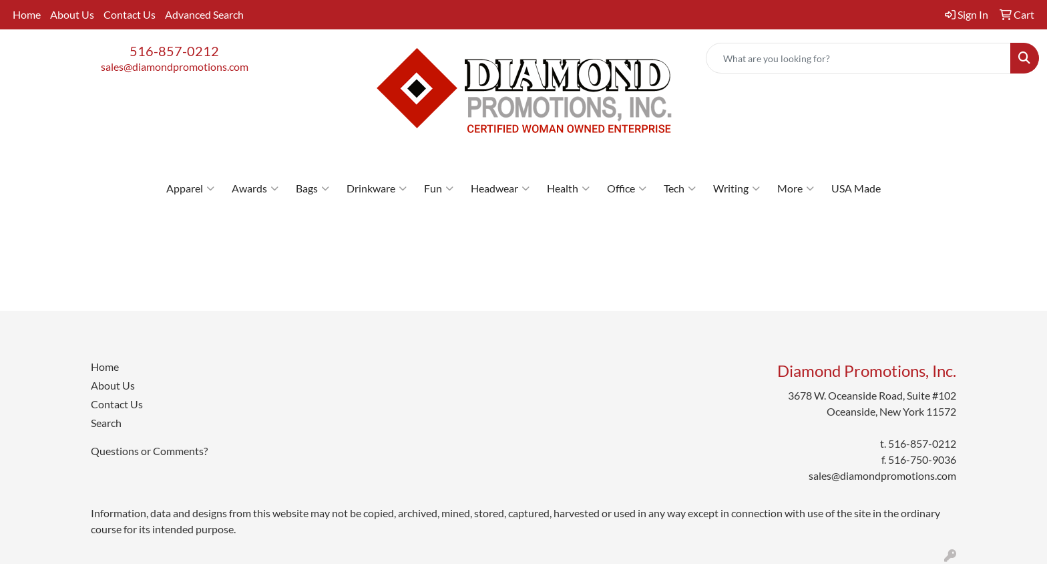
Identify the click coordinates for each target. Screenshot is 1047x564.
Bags (312, 188)
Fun (438, 188)
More (795, 188)
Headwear (500, 188)
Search (106, 422)
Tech (680, 188)
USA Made (856, 188)
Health (568, 188)
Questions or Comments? (149, 450)
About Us (72, 14)
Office (626, 188)
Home (27, 14)
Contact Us (129, 14)
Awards (255, 188)
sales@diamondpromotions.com (174, 66)
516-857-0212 (174, 51)
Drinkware (377, 188)
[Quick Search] (858, 58)
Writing (736, 188)
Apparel (190, 188)
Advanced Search (204, 14)
